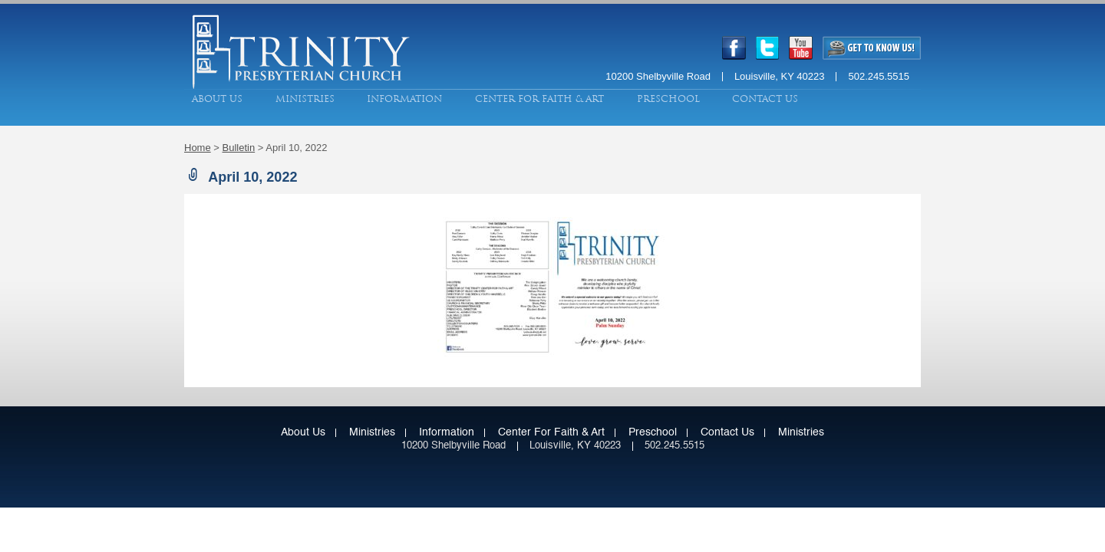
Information (404, 99)
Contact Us (765, 99)
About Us (217, 99)
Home (197, 147)
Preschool (668, 99)
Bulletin (239, 147)
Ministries (305, 99)
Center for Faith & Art (539, 99)
